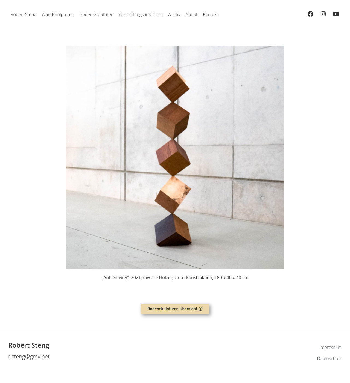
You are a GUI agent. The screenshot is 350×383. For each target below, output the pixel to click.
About (191, 14)
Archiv (174, 14)
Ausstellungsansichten (141, 14)
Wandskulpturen (58, 14)
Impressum (330, 347)
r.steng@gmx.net (29, 356)
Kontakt (210, 14)
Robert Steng (23, 14)
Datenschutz (329, 358)
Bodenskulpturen (96, 14)
